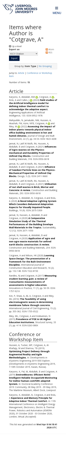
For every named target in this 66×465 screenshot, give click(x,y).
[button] (14, 58)
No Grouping (45, 66)
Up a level (15, 46)
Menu (57, 13)
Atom (49, 49)
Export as (14, 49)
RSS (48, 52)
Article (21, 72)
